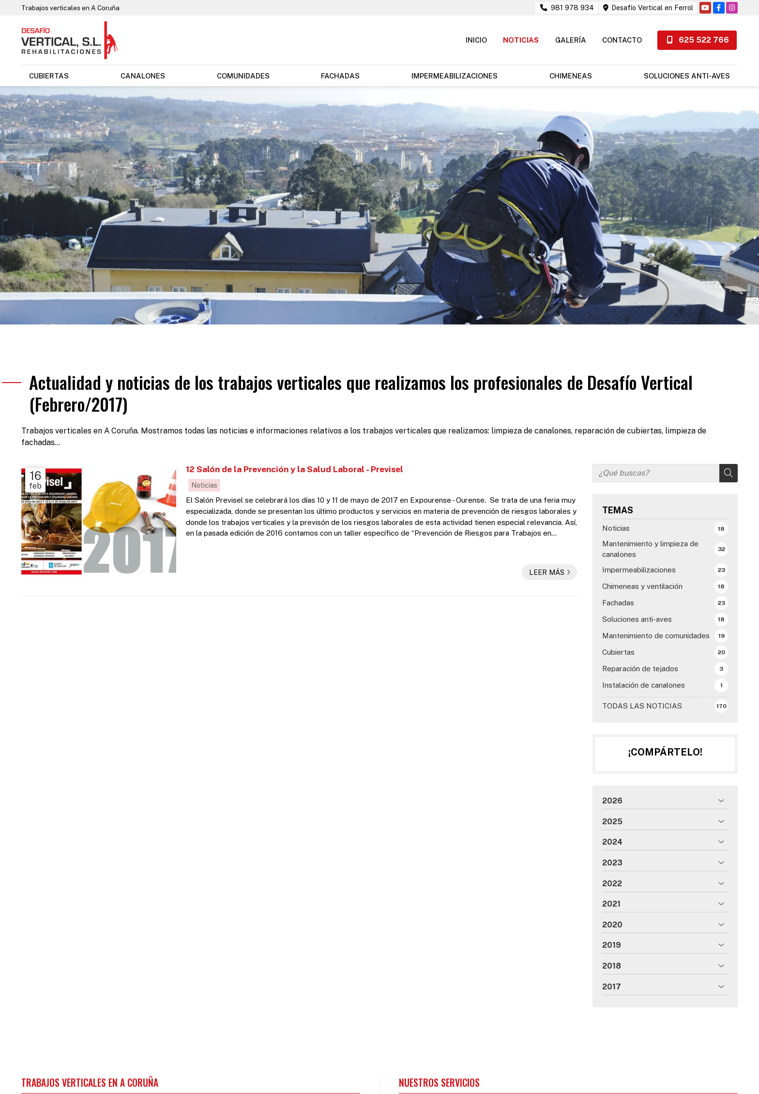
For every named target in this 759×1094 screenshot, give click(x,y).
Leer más (546, 565)
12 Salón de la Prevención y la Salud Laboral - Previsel (294, 462)
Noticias (204, 478)
